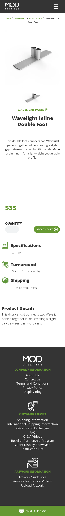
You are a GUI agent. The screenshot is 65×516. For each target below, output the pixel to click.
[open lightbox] (32, 57)
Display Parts (20, 18)
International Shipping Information (32, 424)
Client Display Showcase (32, 445)
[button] (56, 6)
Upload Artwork (32, 485)
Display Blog (32, 392)
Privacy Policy (32, 387)
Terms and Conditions (32, 383)
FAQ (33, 432)
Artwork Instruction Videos (32, 481)
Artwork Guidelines (32, 477)
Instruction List (32, 449)
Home (8, 18)
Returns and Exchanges (33, 428)
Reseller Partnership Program (32, 440)
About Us (32, 375)
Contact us (32, 379)
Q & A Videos (32, 436)
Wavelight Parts (35, 18)
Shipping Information (32, 420)
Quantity (13, 223)
